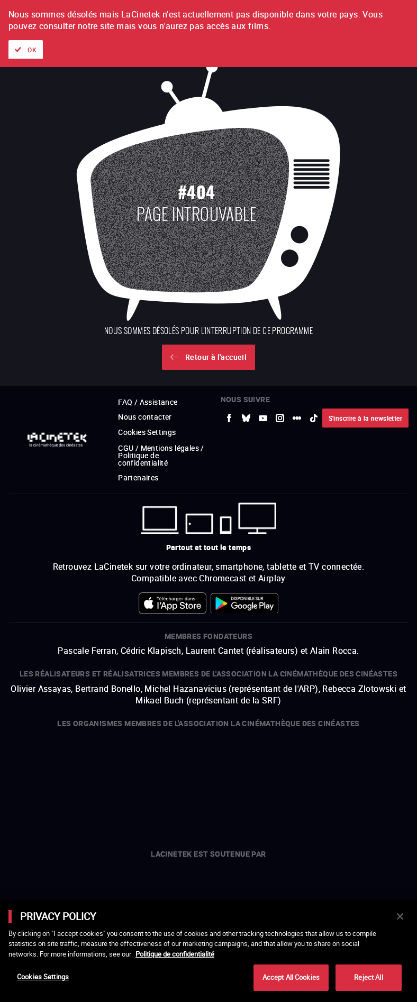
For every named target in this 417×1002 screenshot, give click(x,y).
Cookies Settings (43, 976)
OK (32, 49)
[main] (208, 950)
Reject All (368, 977)
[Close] (400, 916)
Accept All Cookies (291, 977)
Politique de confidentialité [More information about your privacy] (174, 954)
